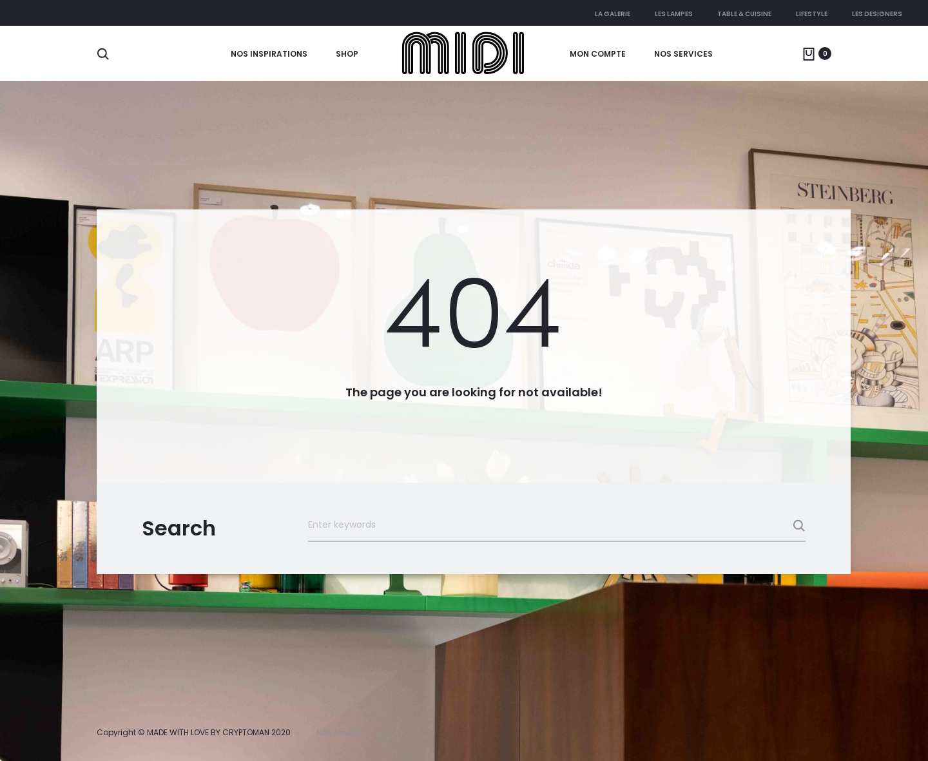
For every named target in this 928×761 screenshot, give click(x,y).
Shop (347, 53)
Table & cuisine (744, 14)
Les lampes (674, 14)
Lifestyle (811, 14)
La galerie (612, 14)
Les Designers (877, 14)
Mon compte (598, 53)
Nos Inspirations (269, 53)
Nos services (683, 53)
